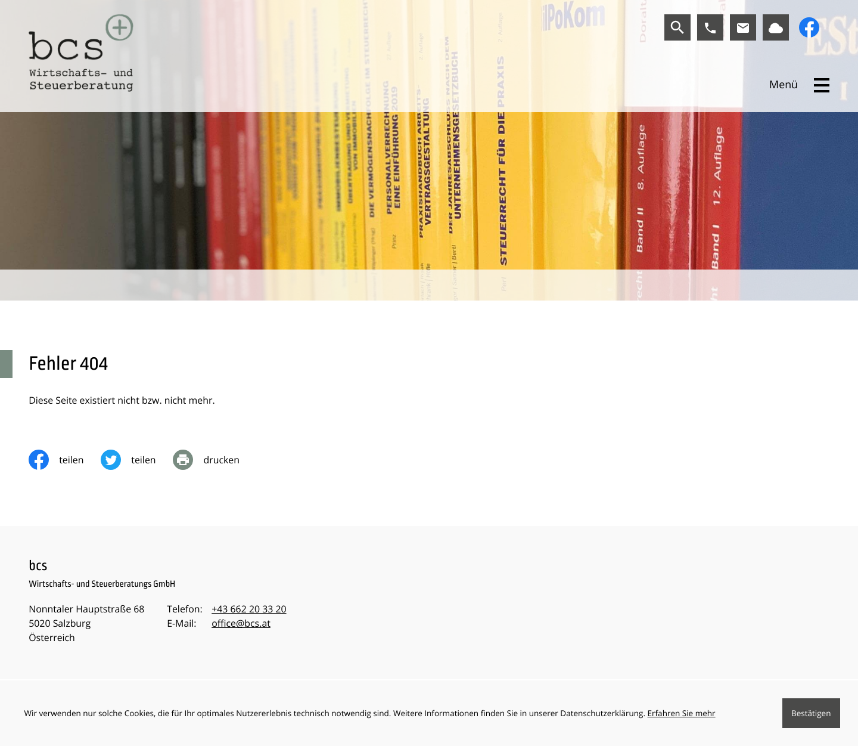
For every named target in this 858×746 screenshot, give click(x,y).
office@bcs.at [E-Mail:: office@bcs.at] (241, 623)
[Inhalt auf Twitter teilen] (137, 460)
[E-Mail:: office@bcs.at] (743, 27)
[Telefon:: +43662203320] (249, 609)
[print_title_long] (214, 460)
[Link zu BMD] (776, 27)
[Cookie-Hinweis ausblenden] (811, 713)
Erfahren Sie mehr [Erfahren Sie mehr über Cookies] (682, 713)
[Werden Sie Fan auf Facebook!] (809, 27)
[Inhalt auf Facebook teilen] (65, 460)
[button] (710, 27)
